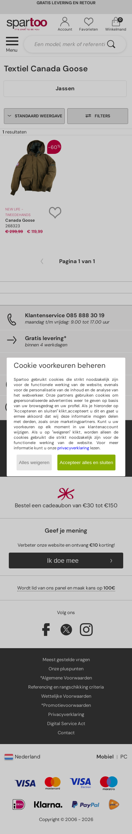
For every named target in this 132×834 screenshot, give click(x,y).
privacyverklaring (73, 448)
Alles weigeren (34, 462)
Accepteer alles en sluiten (86, 462)
